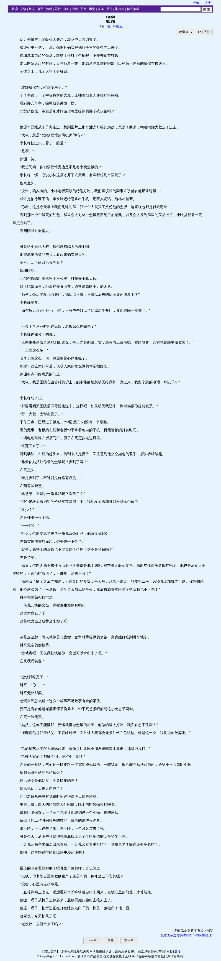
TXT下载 (204, 32)
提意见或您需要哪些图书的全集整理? (187, 935)
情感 (49, 9)
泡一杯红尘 (115, 26)
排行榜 (119, 9)
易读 (14, 9)
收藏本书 (185, 32)
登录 (196, 2)
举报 (177, 951)
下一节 (129, 941)
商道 (75, 9)
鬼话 (40, 9)
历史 (92, 9)
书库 (109, 9)
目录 (110, 941)
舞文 (32, 9)
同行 (57, 9)
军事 (83, 9)
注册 (207, 2)
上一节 (92, 941)
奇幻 (66, 9)
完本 (101, 9)
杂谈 (23, 9)
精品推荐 (133, 9)
